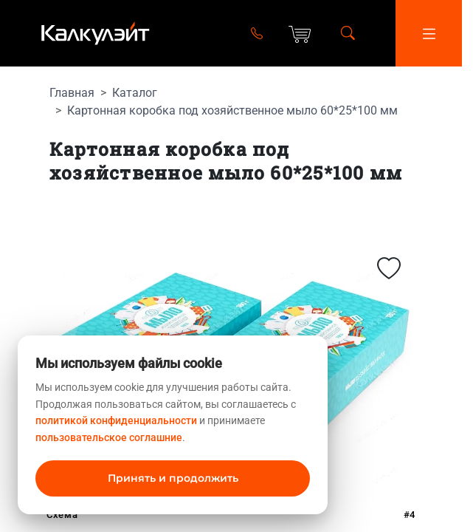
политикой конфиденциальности (116, 420)
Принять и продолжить (173, 478)
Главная (71, 93)
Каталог (134, 93)
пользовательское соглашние (108, 437)
